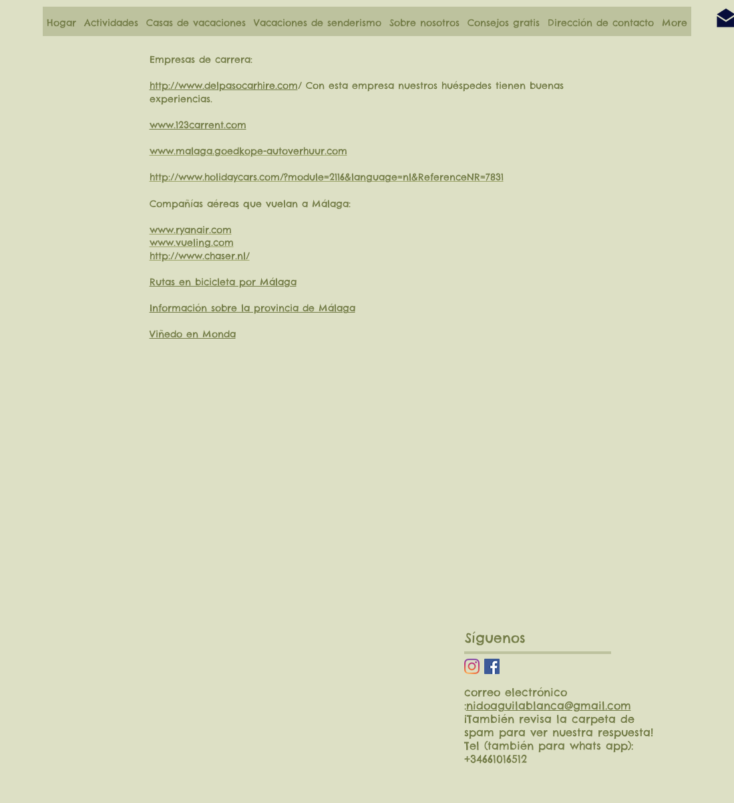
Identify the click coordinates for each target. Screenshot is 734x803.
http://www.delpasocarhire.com (224, 85)
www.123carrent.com (198, 125)
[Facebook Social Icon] (492, 666)
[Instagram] (472, 666)
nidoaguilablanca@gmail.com (548, 705)
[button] (111, 23)
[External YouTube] (297, 702)
